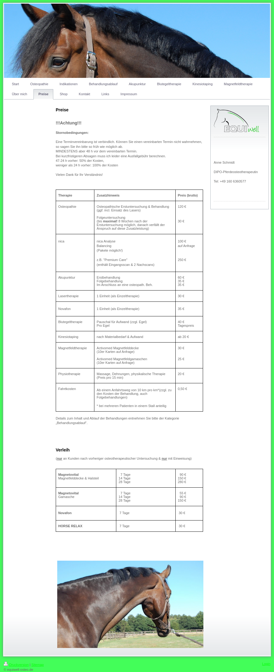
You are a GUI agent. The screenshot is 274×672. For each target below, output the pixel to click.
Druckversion (16, 665)
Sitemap (37, 665)
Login (266, 664)
